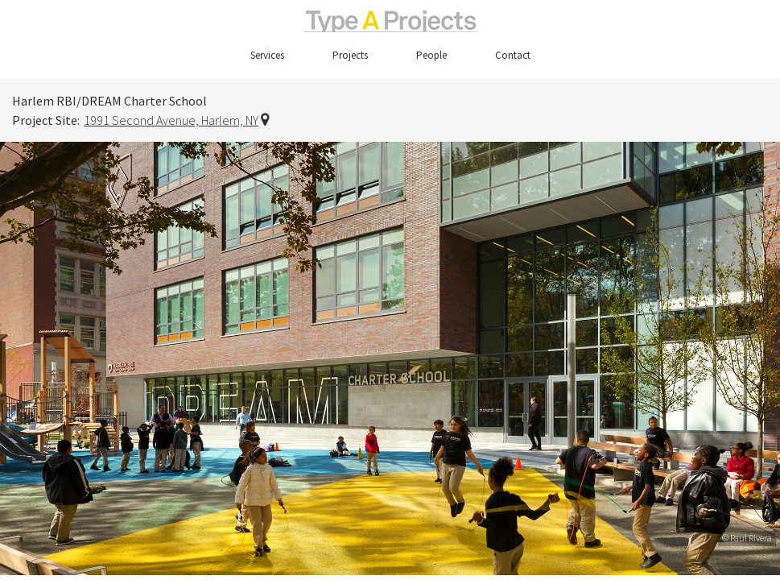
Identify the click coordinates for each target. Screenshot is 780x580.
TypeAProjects (390, 21)
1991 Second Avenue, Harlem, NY (171, 120)
